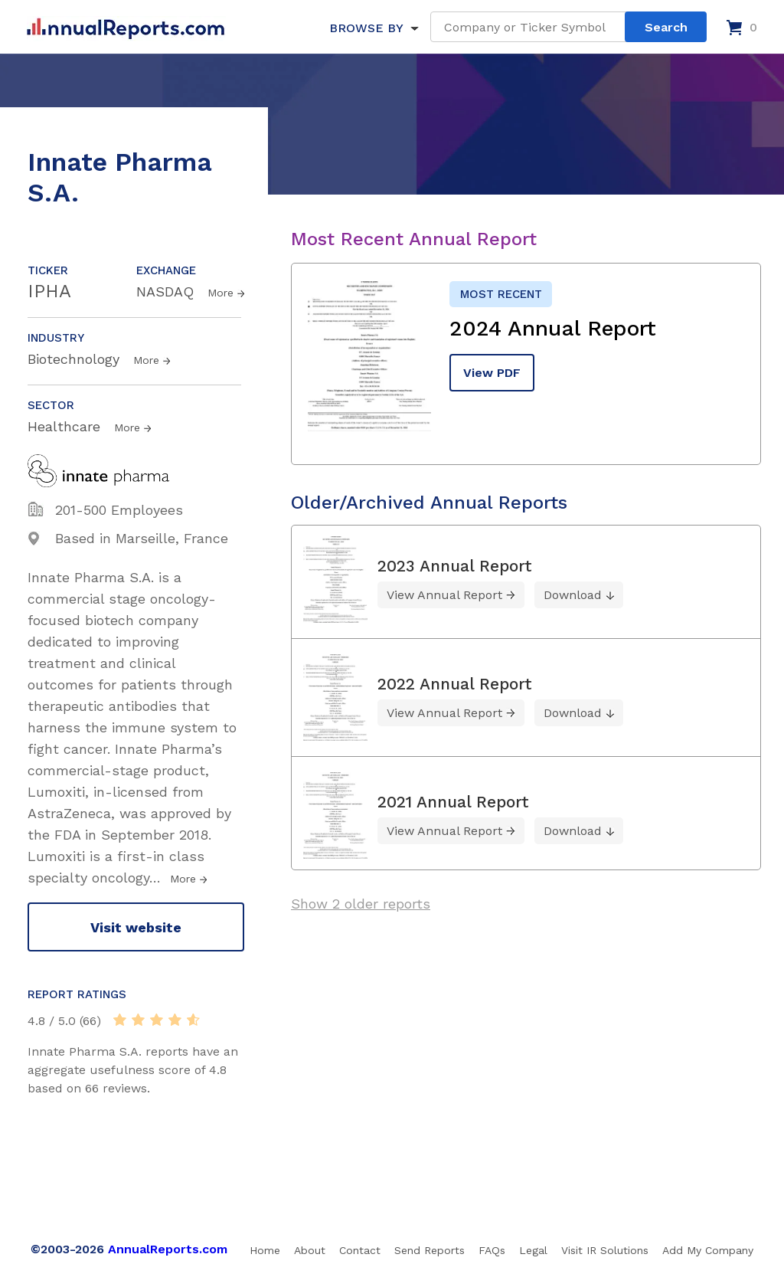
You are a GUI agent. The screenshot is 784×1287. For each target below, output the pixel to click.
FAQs (492, 1250)
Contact (360, 1250)
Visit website (135, 927)
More (220, 293)
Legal (533, 1250)
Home (265, 1250)
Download (573, 595)
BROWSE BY (366, 28)
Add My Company (707, 1250)
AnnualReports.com (167, 1249)
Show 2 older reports (360, 904)
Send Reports (429, 1250)
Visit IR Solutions (604, 1250)
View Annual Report (444, 595)
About (309, 1250)
